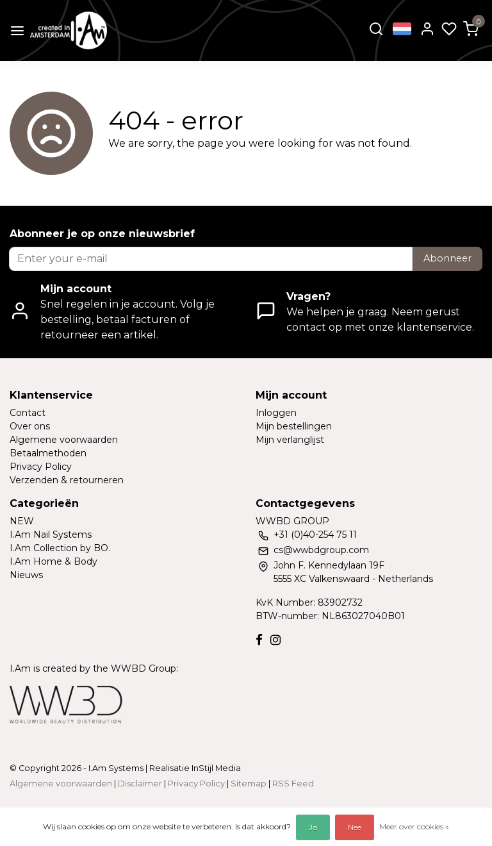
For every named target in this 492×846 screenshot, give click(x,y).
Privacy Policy (41, 466)
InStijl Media (215, 768)
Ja (313, 827)
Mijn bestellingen (294, 426)
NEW (22, 521)
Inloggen (276, 413)
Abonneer (447, 258)
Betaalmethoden (48, 453)
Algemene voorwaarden (64, 439)
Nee (354, 827)
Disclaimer (140, 783)
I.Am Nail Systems (51, 534)
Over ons (30, 426)
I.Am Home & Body (53, 561)
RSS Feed (293, 783)
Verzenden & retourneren (67, 480)
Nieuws (26, 575)
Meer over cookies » (414, 826)
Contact (27, 413)
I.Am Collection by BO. (60, 548)
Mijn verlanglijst (290, 439)
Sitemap (248, 783)
